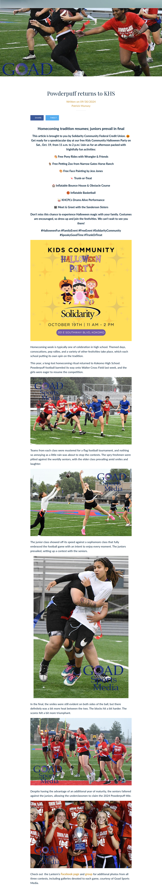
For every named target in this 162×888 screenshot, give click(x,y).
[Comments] (129, 118)
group (88, 874)
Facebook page (69, 874)
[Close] (4, 4)
